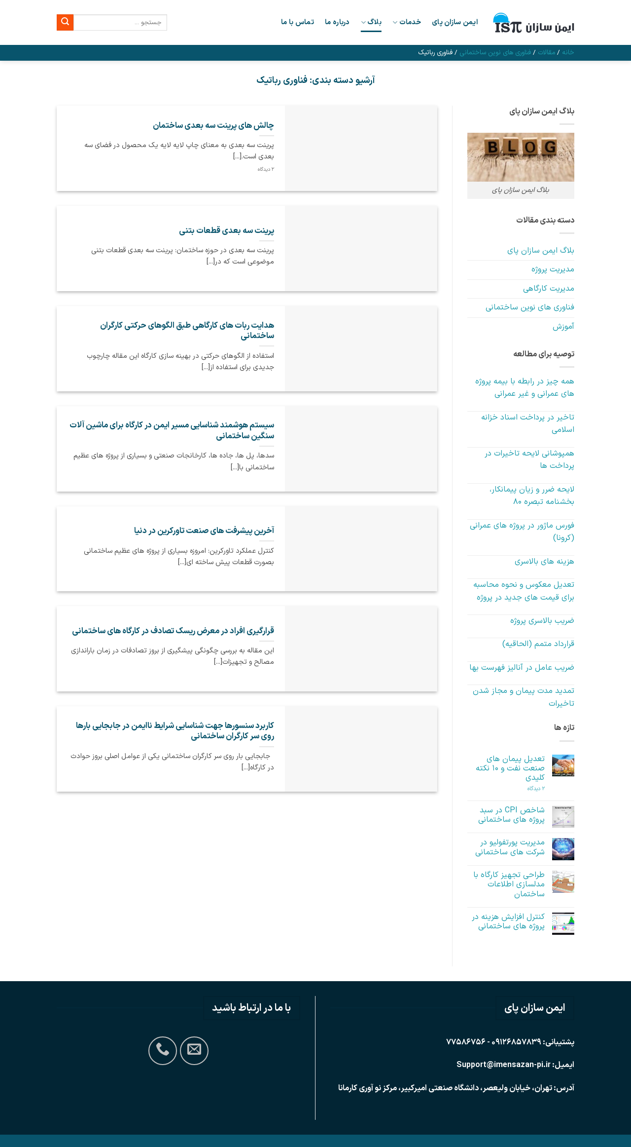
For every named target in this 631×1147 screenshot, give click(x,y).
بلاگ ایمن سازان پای (540, 251)
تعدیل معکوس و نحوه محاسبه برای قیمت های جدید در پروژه (523, 591)
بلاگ (371, 22)
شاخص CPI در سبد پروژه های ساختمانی (511, 815)
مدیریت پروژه (552, 269)
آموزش (563, 327)
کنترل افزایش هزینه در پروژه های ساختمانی (508, 922)
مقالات (546, 52)
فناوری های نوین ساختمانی (495, 52)
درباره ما (337, 22)
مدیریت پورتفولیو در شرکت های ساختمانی (510, 847)
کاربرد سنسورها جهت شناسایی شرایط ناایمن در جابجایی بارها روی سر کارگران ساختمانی (175, 731)
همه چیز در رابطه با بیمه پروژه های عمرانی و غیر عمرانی (524, 388)
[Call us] (162, 1050)
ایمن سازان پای (455, 22)
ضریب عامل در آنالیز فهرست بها (521, 668)
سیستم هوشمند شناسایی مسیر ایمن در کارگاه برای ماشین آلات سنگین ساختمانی (172, 430)
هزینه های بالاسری (544, 562)
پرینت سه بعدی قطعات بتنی (226, 231)
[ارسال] (65, 22)
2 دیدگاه (529, 789)
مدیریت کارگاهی (548, 289)
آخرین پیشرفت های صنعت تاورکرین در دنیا (204, 531)
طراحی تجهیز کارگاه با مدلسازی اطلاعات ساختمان (509, 885)
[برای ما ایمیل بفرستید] (194, 1050)
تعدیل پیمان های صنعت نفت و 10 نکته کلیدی (510, 769)
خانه (568, 52)
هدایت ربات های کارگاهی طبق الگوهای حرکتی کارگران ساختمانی (187, 331)
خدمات (406, 22)
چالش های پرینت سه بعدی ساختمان (213, 125)
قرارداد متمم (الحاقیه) (538, 644)
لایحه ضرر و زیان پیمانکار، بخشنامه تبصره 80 (532, 496)
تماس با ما (297, 22)
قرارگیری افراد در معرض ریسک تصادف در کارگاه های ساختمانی (173, 631)
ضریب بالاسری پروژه (542, 621)
